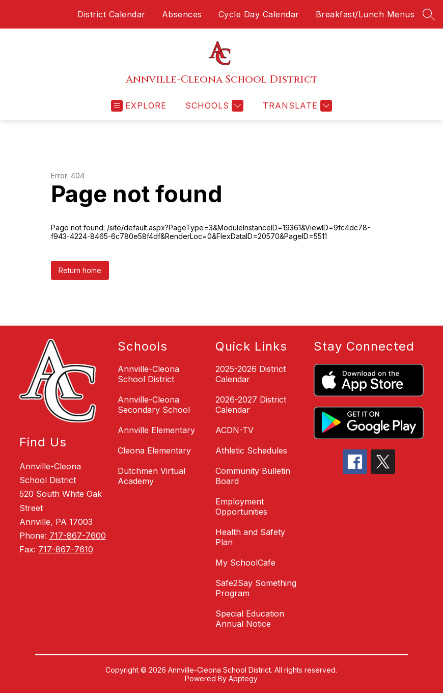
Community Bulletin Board (252, 476)
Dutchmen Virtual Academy (151, 476)
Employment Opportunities (241, 506)
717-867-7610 (65, 549)
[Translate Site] (296, 105)
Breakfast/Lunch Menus (365, 14)
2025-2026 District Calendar (250, 374)
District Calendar (111, 14)
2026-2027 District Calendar (250, 404)
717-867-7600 (77, 535)
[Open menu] (139, 105)
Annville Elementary (156, 430)
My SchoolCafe (245, 562)
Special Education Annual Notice (249, 618)
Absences (182, 14)
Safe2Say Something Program (255, 588)
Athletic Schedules (251, 450)
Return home (80, 270)
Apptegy (243, 678)
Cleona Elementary (154, 450)
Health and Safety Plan (250, 537)
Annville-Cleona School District (148, 374)
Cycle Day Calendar (258, 14)
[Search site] (429, 14)
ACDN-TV (234, 430)
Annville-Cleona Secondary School (154, 404)
